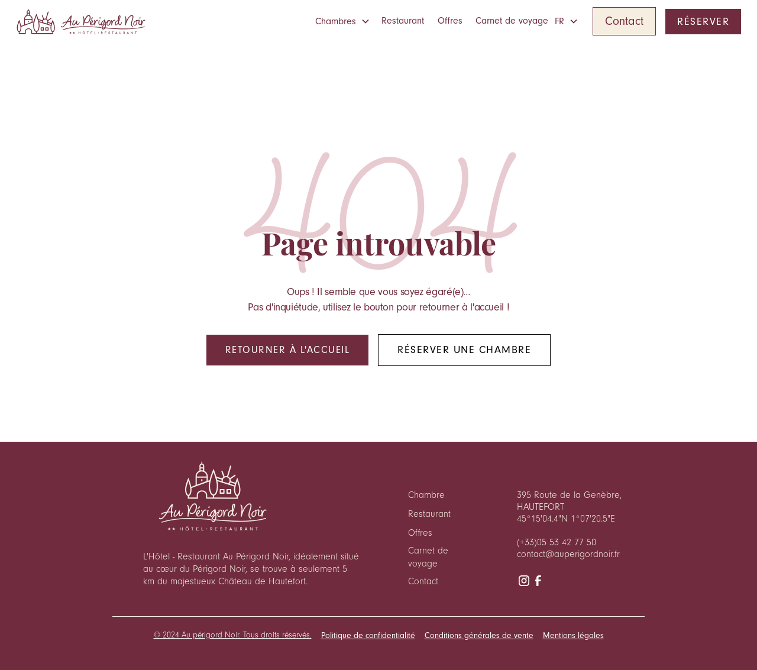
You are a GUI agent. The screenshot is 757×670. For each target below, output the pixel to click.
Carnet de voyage (511, 20)
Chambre (426, 495)
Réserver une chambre (464, 350)
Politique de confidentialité (368, 635)
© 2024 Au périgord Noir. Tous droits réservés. (233, 635)
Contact (624, 21)
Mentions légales (573, 635)
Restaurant (402, 20)
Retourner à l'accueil (287, 349)
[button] (345, 21)
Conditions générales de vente (479, 635)
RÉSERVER (703, 21)
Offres (450, 20)
